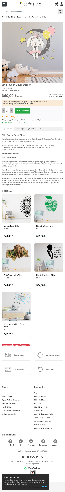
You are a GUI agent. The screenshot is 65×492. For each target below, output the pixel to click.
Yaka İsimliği (38, 410)
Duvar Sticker (21, 17)
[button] (61, 4)
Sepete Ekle (22, 110)
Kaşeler (36, 393)
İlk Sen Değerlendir (55, 96)
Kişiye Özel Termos (40, 400)
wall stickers (16, 345)
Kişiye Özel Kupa (40, 396)
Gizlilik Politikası (7, 396)
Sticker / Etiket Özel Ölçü (42, 421)
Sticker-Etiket (10, 17)
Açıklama (8, 129)
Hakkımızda (6, 393)
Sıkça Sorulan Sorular (9, 403)
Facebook (10, 442)
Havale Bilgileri (7, 407)
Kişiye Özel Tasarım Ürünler (43, 414)
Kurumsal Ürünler (40, 425)
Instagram (43, 442)
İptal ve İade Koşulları (35, 129)
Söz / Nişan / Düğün (41, 407)
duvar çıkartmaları (7, 345)
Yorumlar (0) (20, 129)
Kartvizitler (38, 403)
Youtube (55, 442)
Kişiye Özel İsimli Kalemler (43, 428)
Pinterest (31, 442)
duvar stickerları (25, 345)
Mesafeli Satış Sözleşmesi (11, 410)
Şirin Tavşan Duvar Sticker (37, 17)
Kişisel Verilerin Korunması (11, 400)
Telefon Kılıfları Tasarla (42, 418)
